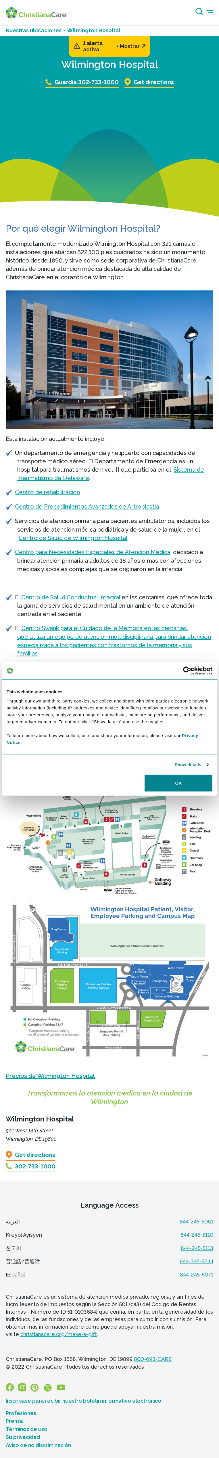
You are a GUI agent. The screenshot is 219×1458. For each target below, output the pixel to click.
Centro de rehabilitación (47, 492)
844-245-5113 (197, 1248)
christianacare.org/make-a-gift (58, 1334)
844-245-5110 (196, 1235)
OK (178, 782)
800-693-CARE (153, 1359)
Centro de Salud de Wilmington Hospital (73, 538)
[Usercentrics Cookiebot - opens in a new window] (187, 670)
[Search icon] (198, 13)
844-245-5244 (196, 1261)
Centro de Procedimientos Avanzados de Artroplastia (87, 506)
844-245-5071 (196, 1275)
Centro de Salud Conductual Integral (70, 597)
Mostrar (132, 46)
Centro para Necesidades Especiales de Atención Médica (92, 552)
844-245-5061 (196, 1222)
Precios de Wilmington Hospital (50, 1075)
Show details (188, 764)
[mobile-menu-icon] (209, 12)
